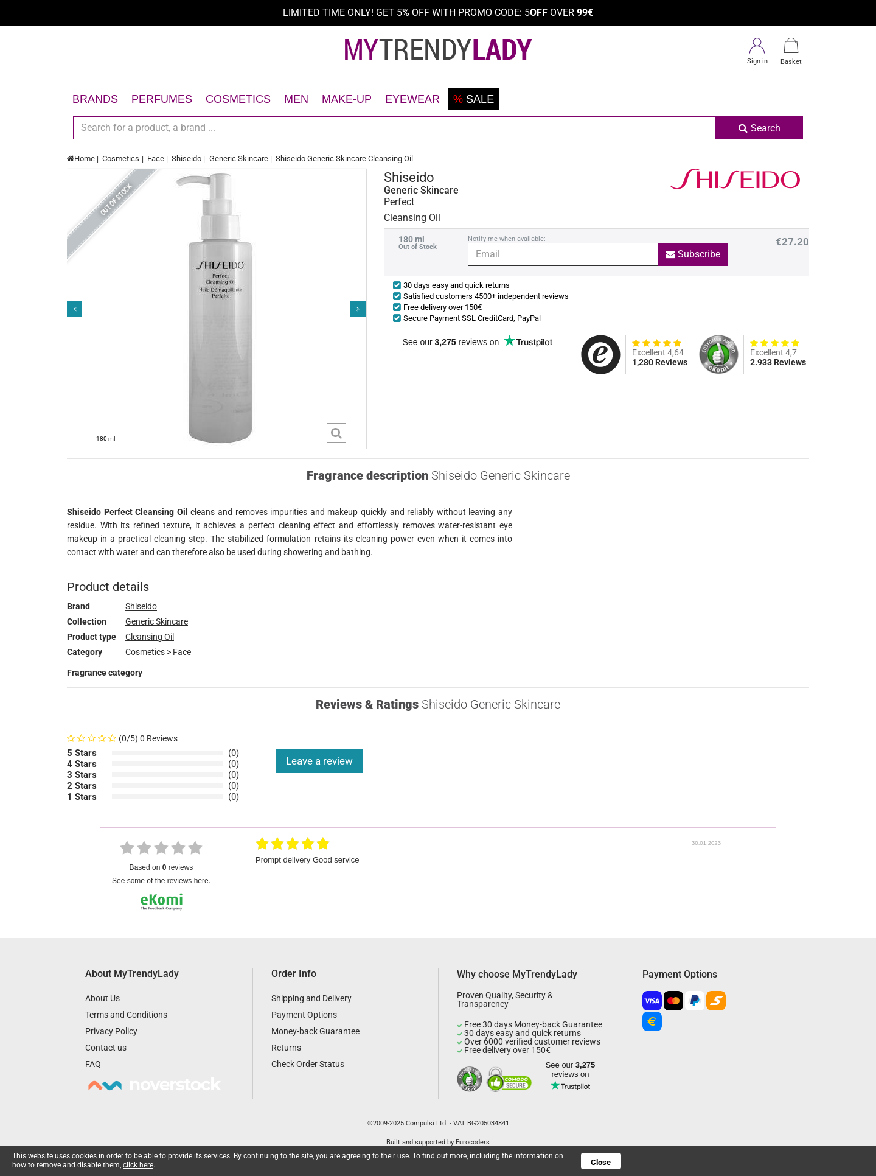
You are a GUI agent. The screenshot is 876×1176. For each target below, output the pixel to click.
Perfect (399, 202)
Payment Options (304, 1015)
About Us (102, 998)
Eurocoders (473, 1142)
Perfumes (161, 99)
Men (296, 99)
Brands (95, 99)
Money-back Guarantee (315, 1031)
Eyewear (412, 99)
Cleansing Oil (149, 637)
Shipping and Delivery (311, 998)
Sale (473, 99)
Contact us (106, 1047)
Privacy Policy (111, 1031)
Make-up (347, 99)
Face (155, 158)
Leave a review (319, 761)
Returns (286, 1047)
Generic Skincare (238, 158)
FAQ (93, 1064)
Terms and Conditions (126, 1015)
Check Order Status (307, 1064)
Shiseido (186, 158)
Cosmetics (238, 99)
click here (138, 1165)
